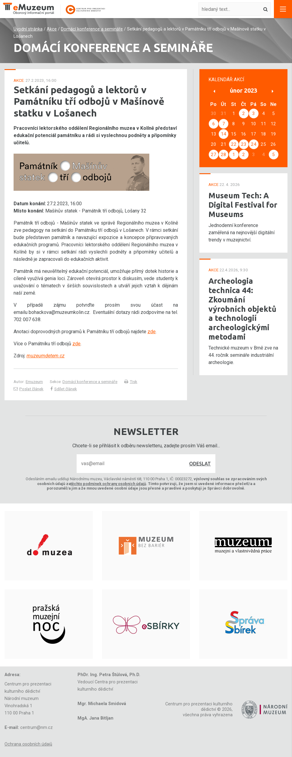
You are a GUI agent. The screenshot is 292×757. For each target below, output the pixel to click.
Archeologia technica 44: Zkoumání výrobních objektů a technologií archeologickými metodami (242, 308)
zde (152, 331)
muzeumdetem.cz (46, 356)
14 (223, 134)
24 (253, 144)
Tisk (130, 381)
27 (213, 154)
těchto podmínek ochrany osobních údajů (108, 483)
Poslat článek (28, 388)
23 (243, 144)
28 (223, 154)
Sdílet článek (63, 388)
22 (233, 144)
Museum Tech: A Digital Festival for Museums (242, 204)
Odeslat (200, 463)
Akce (52, 29)
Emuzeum (34, 381)
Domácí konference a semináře (92, 29)
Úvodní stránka (28, 29)
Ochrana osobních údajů (28, 744)
